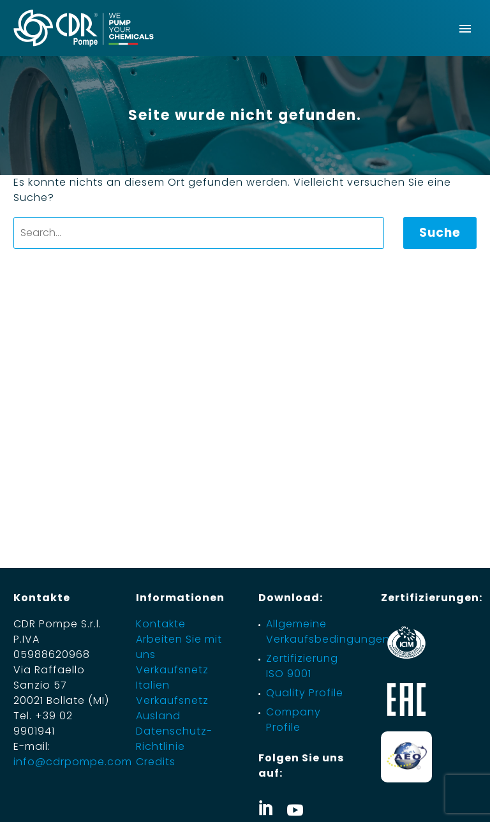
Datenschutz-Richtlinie (174, 739)
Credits (155, 761)
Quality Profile (304, 692)
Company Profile (293, 720)
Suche (440, 232)
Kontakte (161, 623)
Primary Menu (465, 29)
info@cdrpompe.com (72, 761)
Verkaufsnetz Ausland (172, 708)
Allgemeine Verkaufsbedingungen (328, 631)
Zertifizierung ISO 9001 (302, 666)
